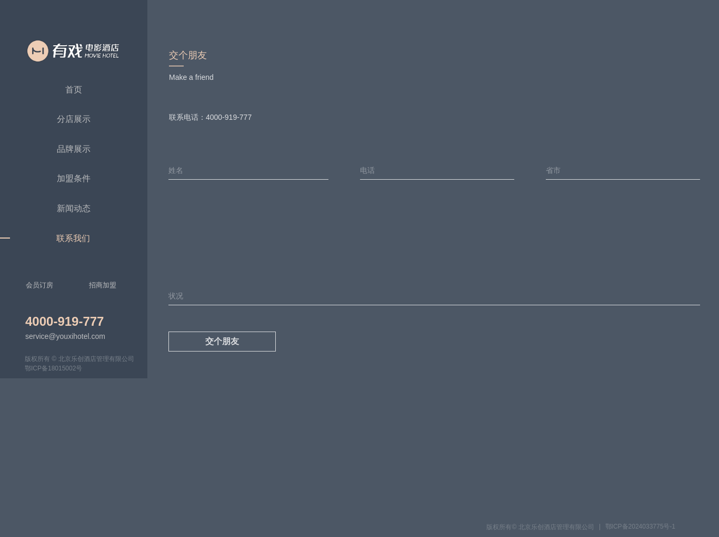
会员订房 (39, 285)
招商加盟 (102, 285)
